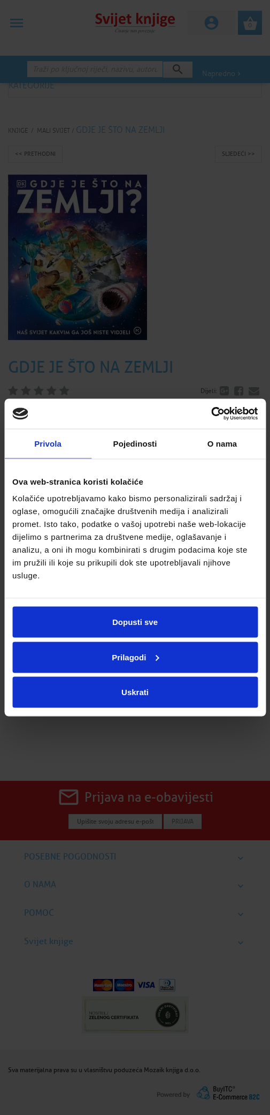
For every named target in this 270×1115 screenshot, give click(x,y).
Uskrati (135, 692)
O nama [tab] (222, 443)
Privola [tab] (47, 443)
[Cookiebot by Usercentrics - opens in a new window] (211, 414)
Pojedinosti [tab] (135, 443)
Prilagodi (135, 656)
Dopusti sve (135, 622)
